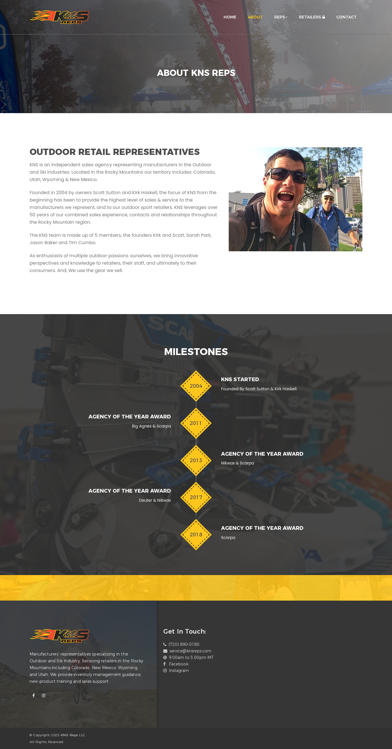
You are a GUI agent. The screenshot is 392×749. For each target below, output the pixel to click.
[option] (202, 586)
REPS (281, 17)
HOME (230, 17)
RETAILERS (312, 17)
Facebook (178, 664)
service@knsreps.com (190, 650)
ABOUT (255, 17)
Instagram (179, 670)
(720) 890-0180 (184, 644)
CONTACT (346, 17)
